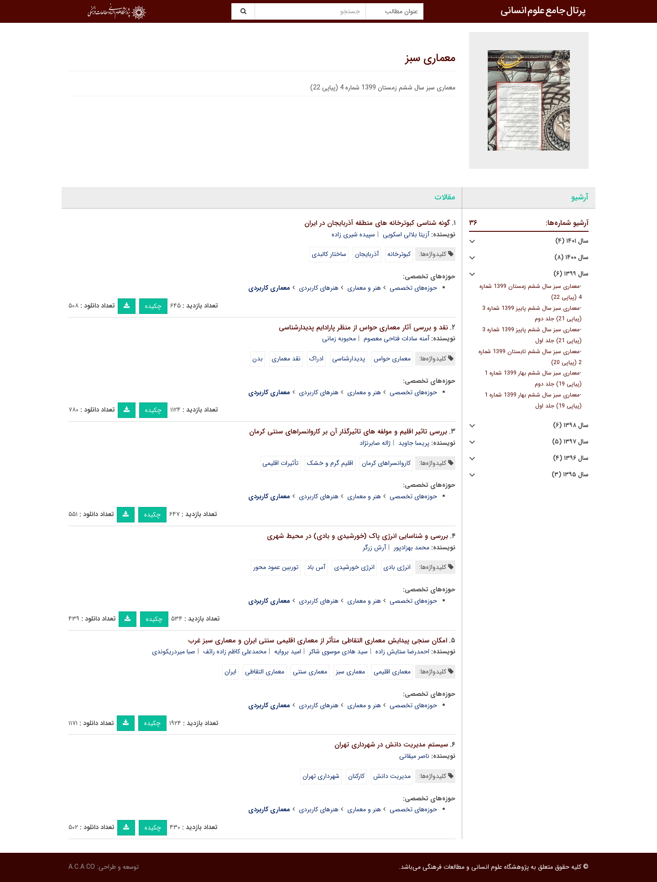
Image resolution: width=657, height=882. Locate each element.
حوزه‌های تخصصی (413, 288)
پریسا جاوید (413, 443)
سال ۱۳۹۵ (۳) (570, 475)
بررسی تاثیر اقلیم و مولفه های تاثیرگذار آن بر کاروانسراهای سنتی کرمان (348, 431)
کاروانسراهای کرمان (386, 463)
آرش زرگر (374, 548)
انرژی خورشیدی (354, 567)
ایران (230, 672)
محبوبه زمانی (339, 339)
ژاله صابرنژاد (375, 443)
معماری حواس (392, 359)
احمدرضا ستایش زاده (402, 652)
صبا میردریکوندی (173, 652)
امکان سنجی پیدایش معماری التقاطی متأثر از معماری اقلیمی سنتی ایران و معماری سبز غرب (317, 640)
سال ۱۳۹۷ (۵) (570, 442)
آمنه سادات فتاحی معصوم (396, 339)
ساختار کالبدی (329, 254)
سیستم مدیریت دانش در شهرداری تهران (391, 744)
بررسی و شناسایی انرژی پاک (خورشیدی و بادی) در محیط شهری (357, 536)
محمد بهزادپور (411, 548)
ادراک (316, 359)
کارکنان (356, 776)
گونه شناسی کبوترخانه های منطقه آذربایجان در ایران (377, 223)
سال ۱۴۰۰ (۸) (571, 257)
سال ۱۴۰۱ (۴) (572, 241)
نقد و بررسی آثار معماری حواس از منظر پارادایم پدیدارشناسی (363, 327)
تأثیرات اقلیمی (280, 463)
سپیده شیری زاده (353, 235)
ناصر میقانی (414, 756)
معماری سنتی (310, 672)
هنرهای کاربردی (319, 288)
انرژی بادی (397, 567)
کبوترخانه (399, 254)
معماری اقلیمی (392, 672)
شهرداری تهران (320, 776)
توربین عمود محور (275, 567)
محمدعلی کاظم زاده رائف (234, 652)
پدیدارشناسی (348, 359)
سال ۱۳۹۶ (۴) (571, 458)
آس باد (316, 567)
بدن (257, 359)
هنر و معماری (364, 288)
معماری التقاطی (264, 672)
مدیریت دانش (392, 776)
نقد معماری (286, 359)
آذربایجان (367, 254)
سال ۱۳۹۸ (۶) (571, 425)
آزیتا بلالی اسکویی (406, 235)
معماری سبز (430, 58)
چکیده (153, 306)
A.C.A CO (81, 867)
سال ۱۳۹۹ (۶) (571, 274)
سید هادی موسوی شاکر (338, 652)
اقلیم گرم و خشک (330, 463)
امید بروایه (287, 652)
